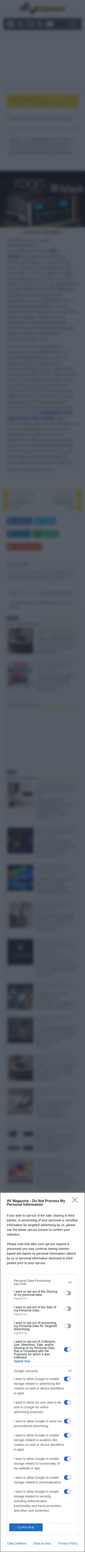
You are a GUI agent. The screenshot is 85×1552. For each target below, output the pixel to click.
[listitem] (42, 1282)
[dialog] (42, 1372)
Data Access (42, 1543)
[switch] (67, 1293)
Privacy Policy (68, 1543)
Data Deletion (17, 1543)
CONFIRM (25, 1527)
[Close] (76, 1201)
